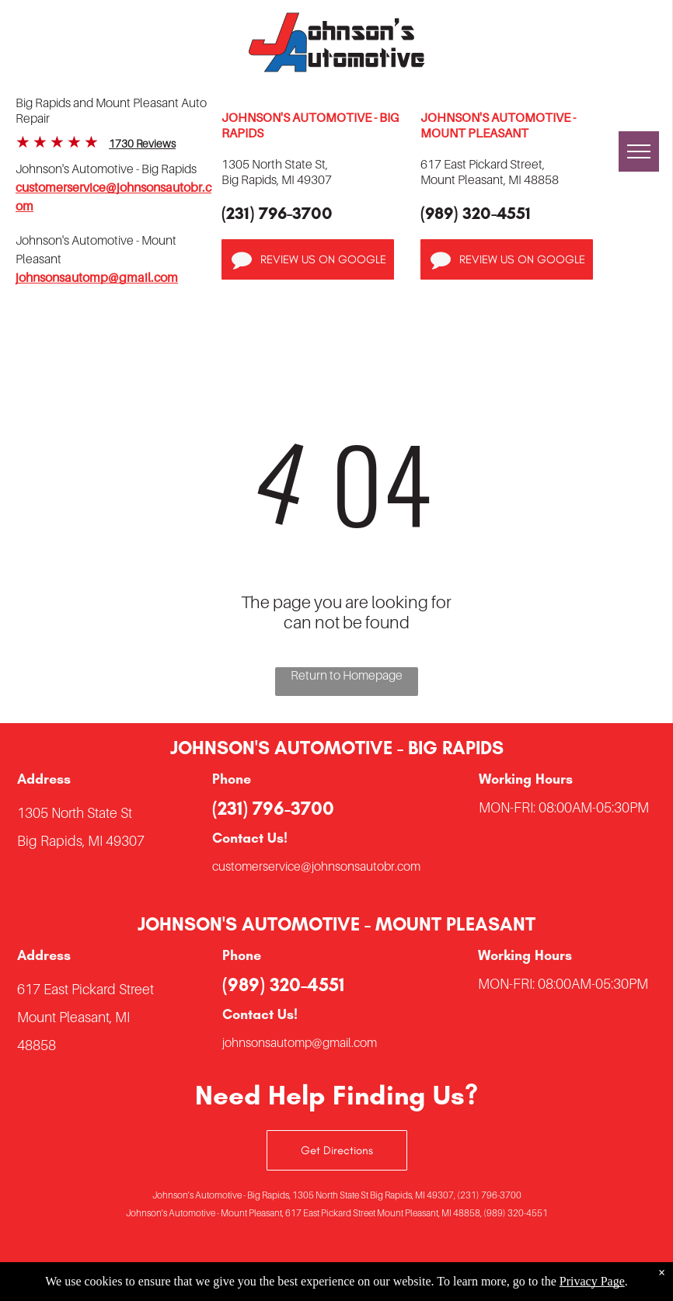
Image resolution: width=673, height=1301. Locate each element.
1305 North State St (74, 813)
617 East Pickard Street (85, 989)
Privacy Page (592, 1281)
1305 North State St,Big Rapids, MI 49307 (276, 171)
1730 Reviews (142, 143)
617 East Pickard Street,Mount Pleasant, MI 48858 (489, 171)
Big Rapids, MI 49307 (81, 841)
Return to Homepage (347, 675)
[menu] (639, 151)
